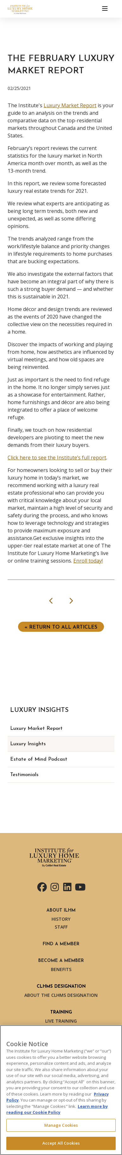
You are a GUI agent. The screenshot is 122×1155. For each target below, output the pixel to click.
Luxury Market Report (70, 105)
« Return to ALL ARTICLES (61, 627)
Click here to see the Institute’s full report (57, 457)
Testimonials (24, 774)
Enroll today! (88, 560)
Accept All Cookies (61, 1143)
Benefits (61, 969)
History (61, 919)
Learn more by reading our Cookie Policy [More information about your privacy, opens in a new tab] (57, 1109)
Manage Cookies (61, 1125)
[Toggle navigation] (104, 8)
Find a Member (61, 944)
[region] (61, 1090)
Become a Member (61, 960)
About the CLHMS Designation (61, 995)
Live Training (61, 1021)
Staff (61, 927)
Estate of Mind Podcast (38, 759)
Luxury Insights (28, 744)
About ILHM (61, 910)
